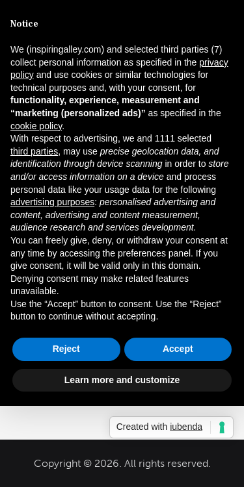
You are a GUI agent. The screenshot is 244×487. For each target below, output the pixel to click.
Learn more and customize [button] (122, 380)
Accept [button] (178, 348)
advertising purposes (52, 202)
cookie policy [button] (36, 126)
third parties (34, 151)
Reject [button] (66, 348)
